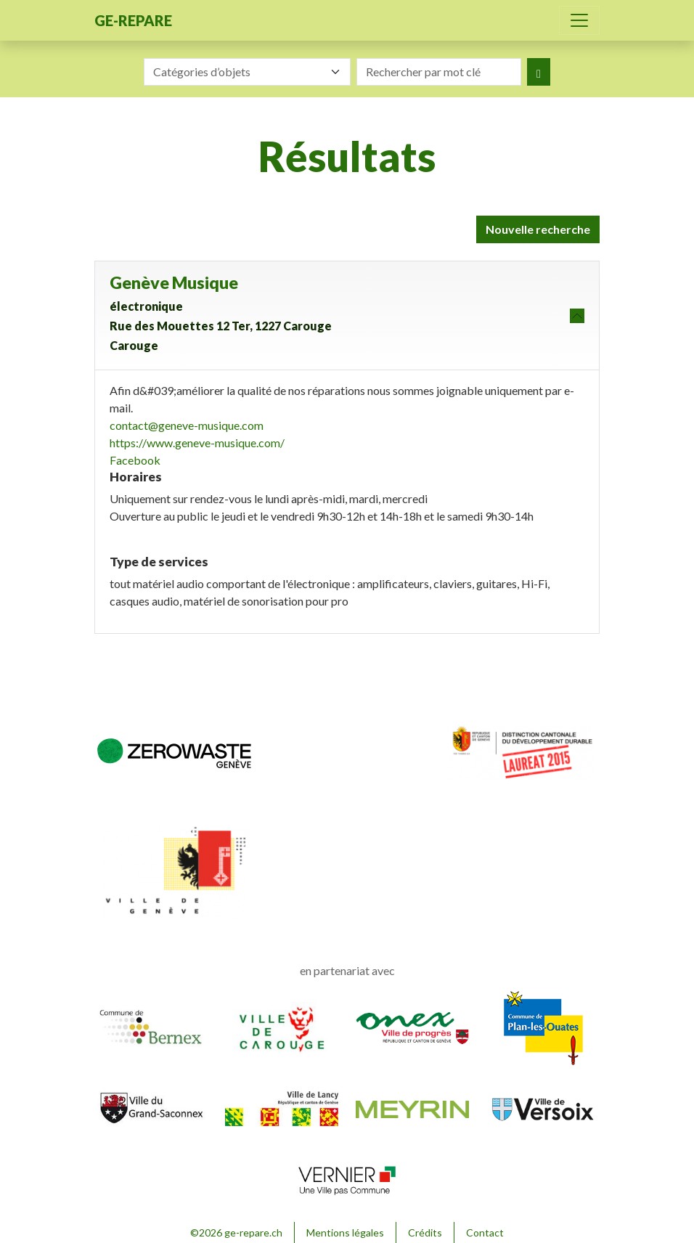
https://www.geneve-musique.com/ (197, 442)
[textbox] (238, 72)
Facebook (135, 460)
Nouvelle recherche (538, 229)
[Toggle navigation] (579, 20)
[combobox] (247, 72)
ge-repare (133, 20)
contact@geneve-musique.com (187, 425)
